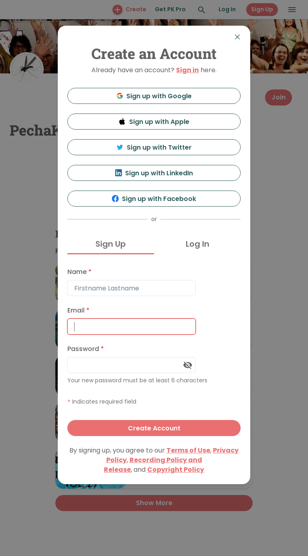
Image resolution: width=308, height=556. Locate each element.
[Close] (237, 36)
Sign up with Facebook (154, 198)
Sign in (187, 70)
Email (78, 310)
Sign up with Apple (154, 121)
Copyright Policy (175, 469)
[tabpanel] (154, 350)
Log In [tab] (197, 244)
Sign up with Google (154, 96)
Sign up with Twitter (154, 147)
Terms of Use (188, 450)
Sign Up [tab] (110, 244)
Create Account (154, 428)
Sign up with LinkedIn (154, 173)
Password (85, 348)
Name (79, 271)
